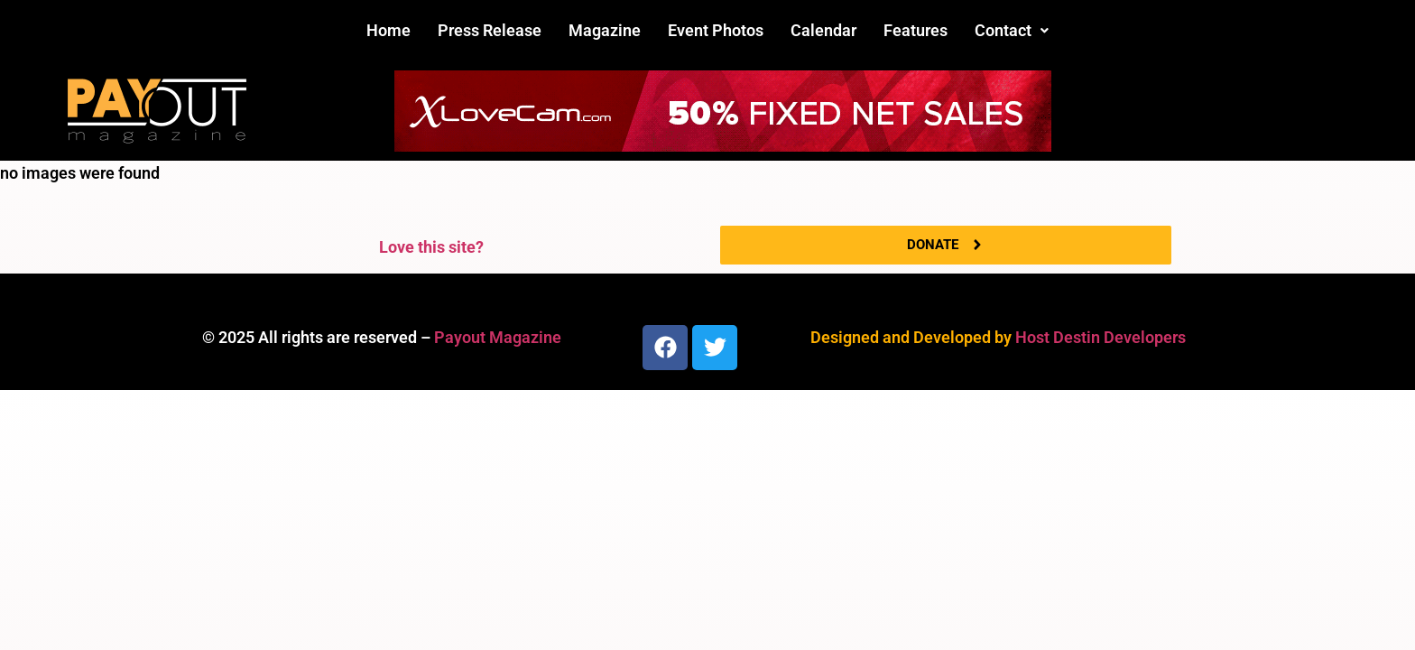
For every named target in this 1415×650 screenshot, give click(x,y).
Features (915, 30)
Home (388, 30)
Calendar (823, 30)
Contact (1012, 30)
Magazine (605, 30)
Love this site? (431, 246)
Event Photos (715, 30)
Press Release (489, 30)
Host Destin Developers (1100, 337)
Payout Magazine (497, 337)
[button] (1011, 30)
